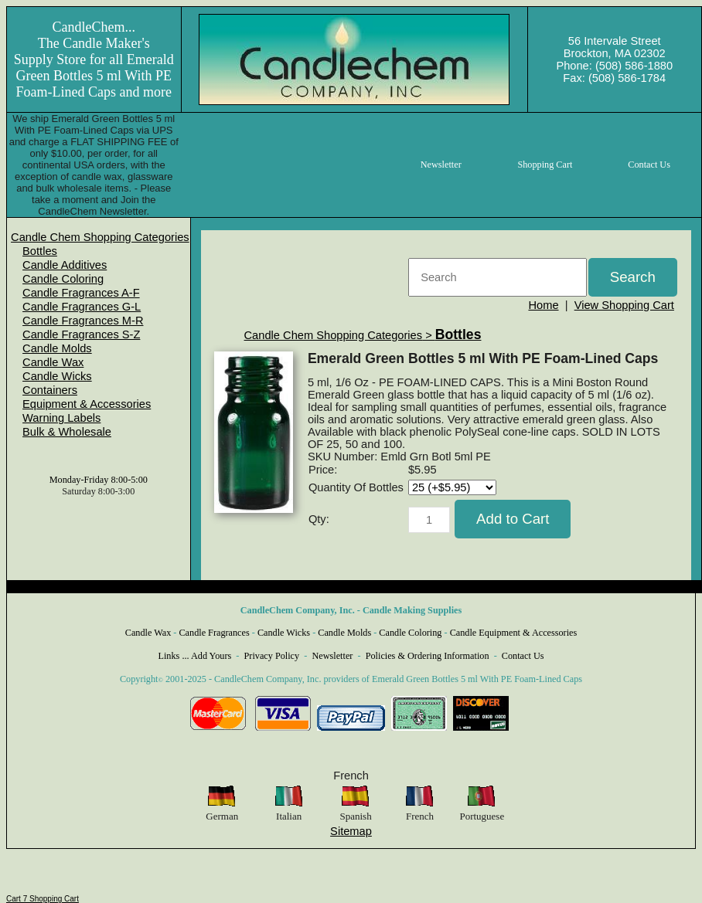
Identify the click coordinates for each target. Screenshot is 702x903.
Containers (49, 390)
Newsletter (332, 655)
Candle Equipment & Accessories (514, 632)
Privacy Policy (272, 655)
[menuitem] (100, 237)
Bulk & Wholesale (66, 432)
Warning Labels (61, 418)
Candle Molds (57, 348)
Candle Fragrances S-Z (81, 334)
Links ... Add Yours (195, 655)
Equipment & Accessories (86, 404)
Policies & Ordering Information (427, 655)
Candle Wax (52, 362)
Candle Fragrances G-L (81, 306)
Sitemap (351, 831)
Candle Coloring (63, 279)
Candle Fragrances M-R (82, 320)
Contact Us (523, 655)
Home (543, 305)
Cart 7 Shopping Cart (42, 899)
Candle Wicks (57, 376)
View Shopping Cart (624, 305)
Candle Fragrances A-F (81, 293)
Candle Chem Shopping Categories (100, 237)
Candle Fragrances (214, 632)
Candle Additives (64, 265)
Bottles (39, 251)
